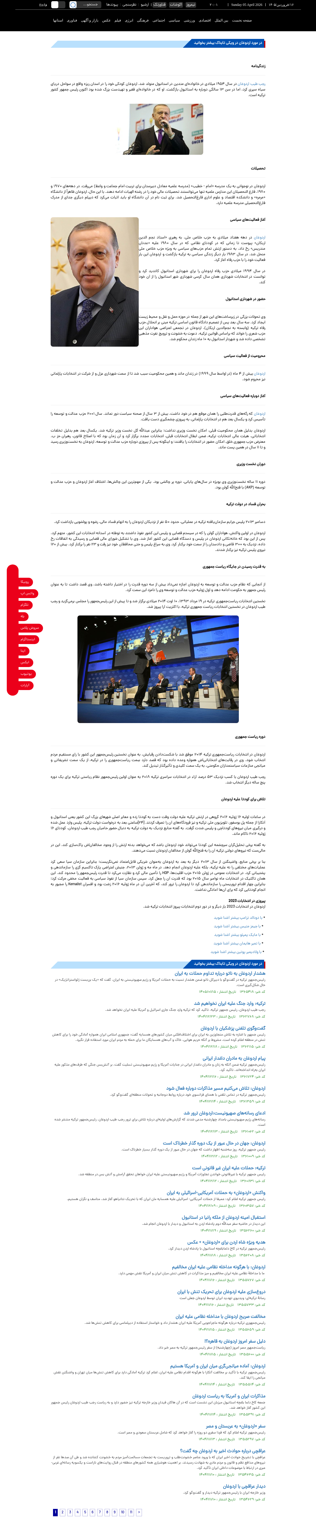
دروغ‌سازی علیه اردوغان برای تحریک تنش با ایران (221, 1292)
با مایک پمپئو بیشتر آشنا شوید (237, 935)
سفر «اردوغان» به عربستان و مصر (235, 1426)
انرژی (129, 20)
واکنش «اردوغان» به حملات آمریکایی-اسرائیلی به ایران (216, 1193)
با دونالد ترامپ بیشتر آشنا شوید (238, 918)
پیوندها (112, 5)
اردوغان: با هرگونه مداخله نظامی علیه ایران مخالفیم (218, 1267)
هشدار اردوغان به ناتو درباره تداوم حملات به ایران (220, 973)
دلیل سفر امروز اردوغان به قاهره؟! (234, 1341)
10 (122, 1512)
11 (131, 1512)
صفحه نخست (242, 20)
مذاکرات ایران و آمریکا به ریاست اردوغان (228, 1396)
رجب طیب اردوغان (251, 84)
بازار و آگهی (89, 20)
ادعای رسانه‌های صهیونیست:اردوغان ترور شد (224, 1113)
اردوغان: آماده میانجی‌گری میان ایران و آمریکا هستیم (217, 1366)
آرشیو (145, 5)
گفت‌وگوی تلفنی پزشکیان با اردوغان (233, 1028)
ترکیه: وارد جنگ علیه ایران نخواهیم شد (229, 1004)
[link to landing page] (279, 20)
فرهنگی (143, 20)
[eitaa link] (12, 651)
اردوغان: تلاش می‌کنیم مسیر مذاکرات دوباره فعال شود (215, 1088)
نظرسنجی (129, 5)
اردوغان (259, 238)
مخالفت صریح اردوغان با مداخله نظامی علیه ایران (220, 1317)
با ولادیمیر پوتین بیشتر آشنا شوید (236, 952)
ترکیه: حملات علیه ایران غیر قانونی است (228, 1168)
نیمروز (190, 5)
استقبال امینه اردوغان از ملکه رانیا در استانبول (223, 1218)
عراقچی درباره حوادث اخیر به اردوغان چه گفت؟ (222, 1451)
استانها (58, 20)
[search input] (85, 4)
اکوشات (176, 5)
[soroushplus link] (12, 628)
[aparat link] (12, 685)
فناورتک (159, 5)
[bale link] (12, 616)
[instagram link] (12, 639)
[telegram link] (12, 605)
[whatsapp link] (12, 593)
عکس (106, 20)
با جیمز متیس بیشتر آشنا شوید (237, 926)
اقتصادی (205, 20)
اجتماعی (159, 20)
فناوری (72, 20)
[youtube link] (12, 674)
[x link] (12, 662)
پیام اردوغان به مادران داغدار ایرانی (234, 1058)
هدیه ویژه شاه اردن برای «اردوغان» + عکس (226, 1242)
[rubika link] (12, 582)
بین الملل (221, 20)
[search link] (73, 4)
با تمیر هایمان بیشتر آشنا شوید (238, 943)
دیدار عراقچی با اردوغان (244, 1486)
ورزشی (189, 20)
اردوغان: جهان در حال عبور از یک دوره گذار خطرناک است (214, 1143)
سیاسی (174, 20)
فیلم (118, 20)
